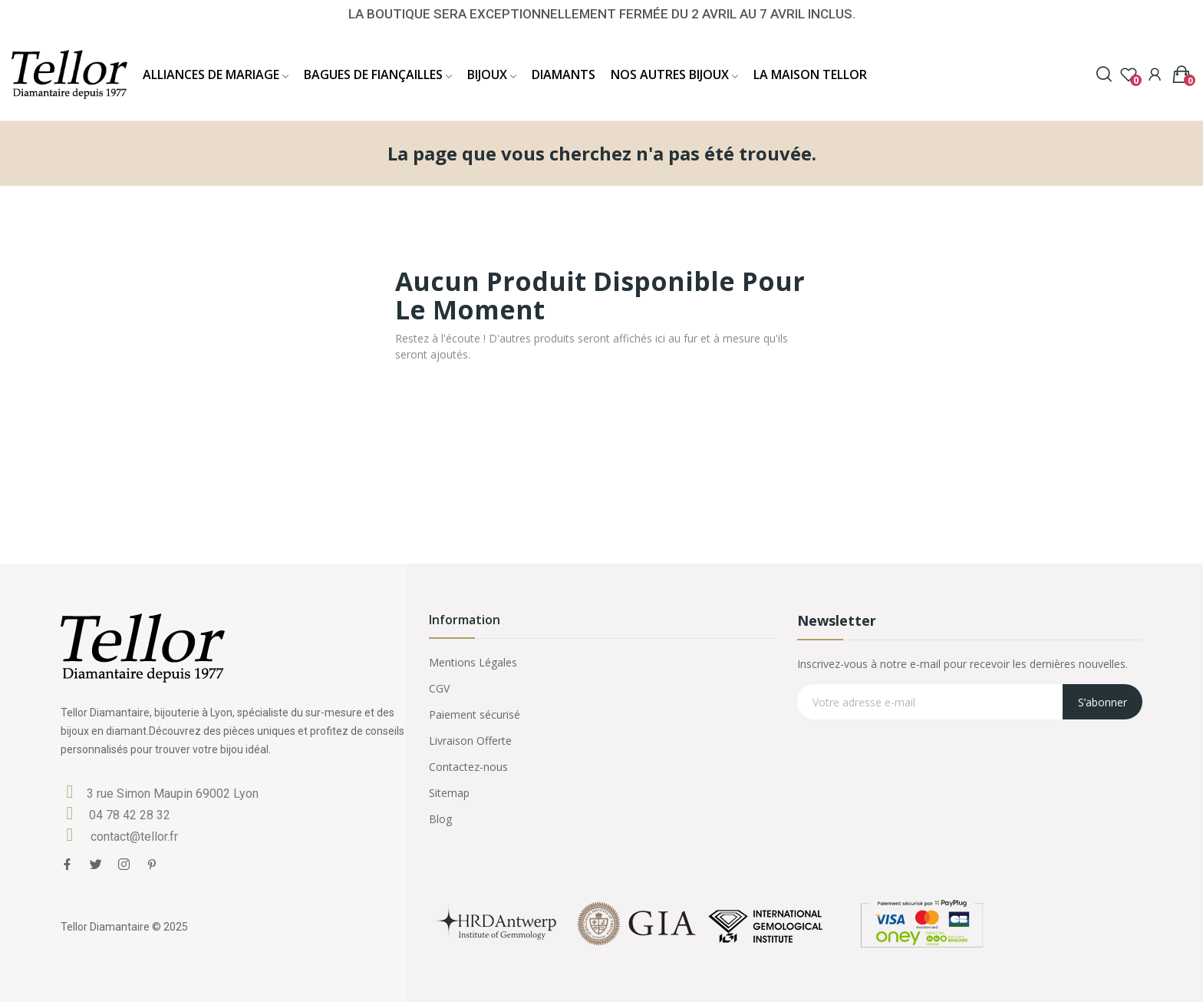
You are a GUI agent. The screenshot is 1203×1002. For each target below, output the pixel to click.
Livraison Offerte (470, 740)
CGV (439, 688)
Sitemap (449, 792)
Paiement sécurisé (474, 714)
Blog (440, 819)
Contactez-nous (468, 766)
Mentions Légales (473, 662)
